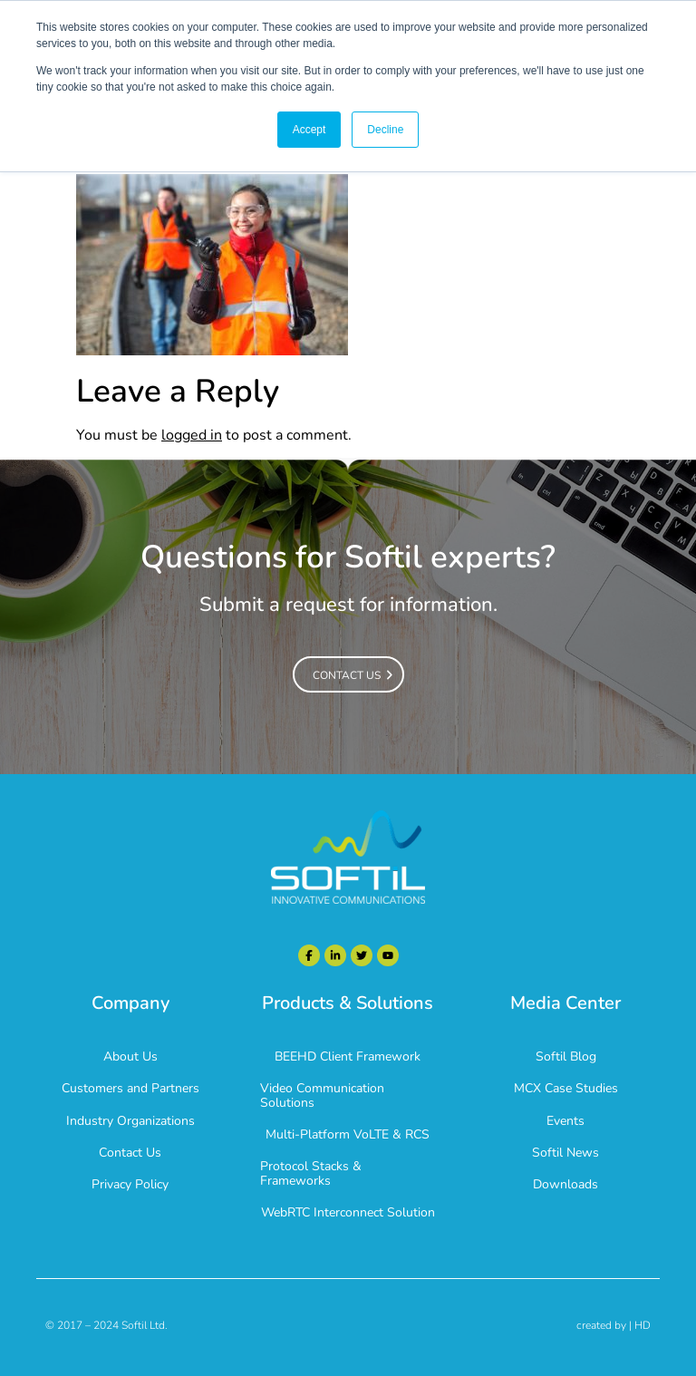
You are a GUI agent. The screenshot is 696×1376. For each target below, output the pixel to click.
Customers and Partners (130, 1088)
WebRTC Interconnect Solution (348, 1212)
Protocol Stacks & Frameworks (311, 1173)
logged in (191, 435)
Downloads (565, 1184)
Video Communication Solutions (322, 1095)
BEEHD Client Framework (347, 1056)
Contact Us (130, 1152)
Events (565, 1120)
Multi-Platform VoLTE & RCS (348, 1134)
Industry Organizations (130, 1120)
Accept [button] (309, 129)
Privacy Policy (130, 1184)
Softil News (565, 1152)
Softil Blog (566, 1056)
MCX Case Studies (566, 1088)
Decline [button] (385, 129)
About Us (130, 1056)
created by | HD (613, 1325)
